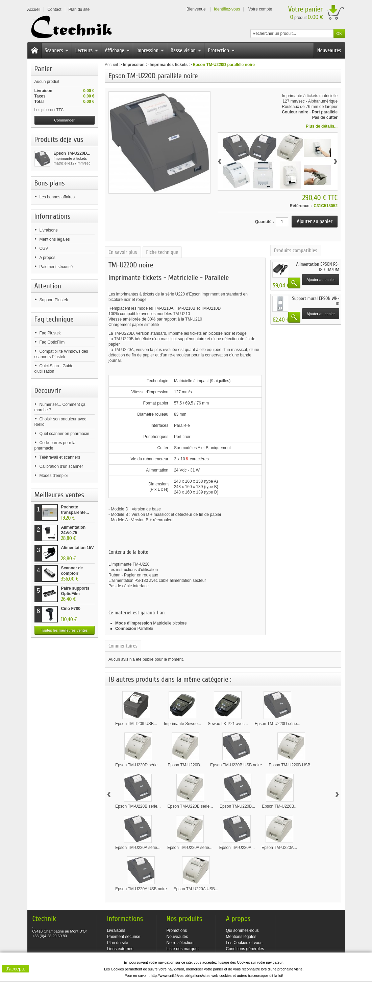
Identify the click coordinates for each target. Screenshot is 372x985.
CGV (44, 248)
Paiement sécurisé (56, 266)
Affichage (117, 50)
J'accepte (16, 968)
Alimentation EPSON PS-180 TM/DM (317, 266)
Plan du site (117, 942)
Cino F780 (70, 608)
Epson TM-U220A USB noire (141, 888)
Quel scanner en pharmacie (64, 433)
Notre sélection (180, 942)
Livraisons (49, 230)
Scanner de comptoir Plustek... (72, 573)
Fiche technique (162, 252)
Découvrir (47, 390)
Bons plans (49, 183)
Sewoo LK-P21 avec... (228, 723)
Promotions (177, 930)
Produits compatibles (295, 250)
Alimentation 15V (77, 547)
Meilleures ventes (59, 494)
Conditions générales (245, 948)
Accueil (111, 64)
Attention (47, 286)
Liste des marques (183, 948)
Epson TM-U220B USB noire (236, 765)
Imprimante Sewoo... (182, 723)
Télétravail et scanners (60, 457)
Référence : (301, 205)
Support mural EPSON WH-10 (315, 301)
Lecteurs (86, 50)
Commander (64, 120)
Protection (221, 50)
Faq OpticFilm (52, 342)
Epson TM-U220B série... (138, 806)
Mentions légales (55, 239)
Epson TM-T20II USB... (136, 723)
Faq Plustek (50, 333)
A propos (47, 257)
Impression (150, 50)
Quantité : (264, 221)
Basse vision (186, 50)
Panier (43, 68)
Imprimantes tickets (169, 64)
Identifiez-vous (227, 9)
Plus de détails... (322, 126)
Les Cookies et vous (244, 942)
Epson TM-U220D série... (277, 723)
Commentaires (123, 646)
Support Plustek (54, 300)
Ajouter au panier (320, 280)
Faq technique (54, 319)
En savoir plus (122, 252)
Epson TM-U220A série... (137, 847)
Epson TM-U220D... (72, 153)
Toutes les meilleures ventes (64, 630)
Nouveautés (329, 50)
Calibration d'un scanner (61, 466)
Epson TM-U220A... (237, 847)
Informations (52, 216)
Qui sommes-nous (242, 930)
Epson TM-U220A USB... (196, 888)
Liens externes (120, 948)
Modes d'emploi (54, 475)
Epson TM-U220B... (237, 806)
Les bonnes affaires (57, 197)
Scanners (57, 50)
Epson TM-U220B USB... (291, 765)
